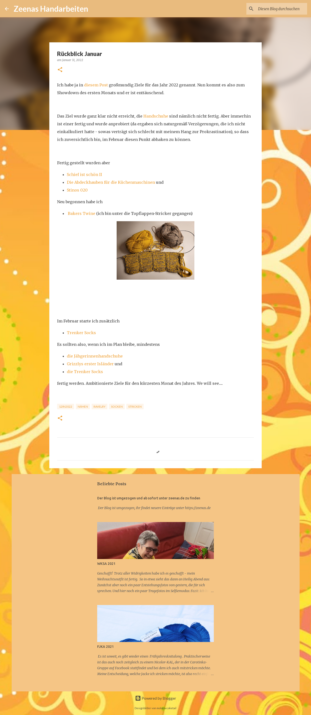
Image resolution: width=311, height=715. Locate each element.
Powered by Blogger (155, 698)
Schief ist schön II (84, 174)
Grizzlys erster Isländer (90, 363)
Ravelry (99, 406)
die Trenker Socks (85, 371)
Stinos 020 (77, 190)
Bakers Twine (81, 213)
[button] (60, 70)
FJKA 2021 (105, 647)
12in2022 (65, 406)
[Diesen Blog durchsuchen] (281, 9)
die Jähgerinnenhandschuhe (95, 356)
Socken (117, 406)
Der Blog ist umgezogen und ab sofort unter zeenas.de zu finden (148, 498)
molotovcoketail (166, 708)
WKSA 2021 (106, 564)
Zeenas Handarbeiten (51, 8)
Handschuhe (155, 116)
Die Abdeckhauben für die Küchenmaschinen (111, 182)
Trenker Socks (81, 332)
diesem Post (96, 84)
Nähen (83, 406)
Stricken (135, 406)
